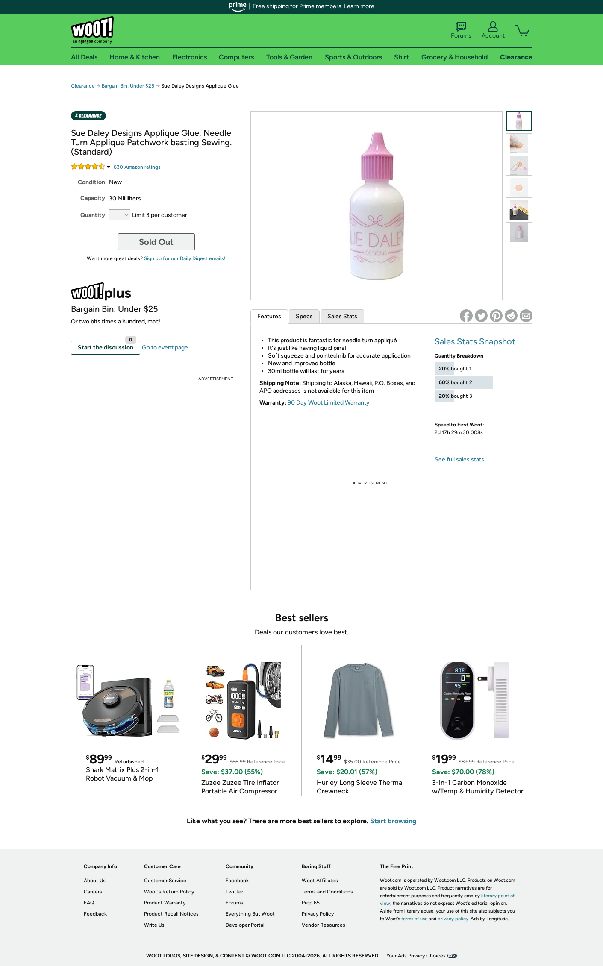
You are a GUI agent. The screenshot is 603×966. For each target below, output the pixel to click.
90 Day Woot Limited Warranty (329, 402)
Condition (91, 182)
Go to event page (165, 347)
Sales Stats (342, 316)
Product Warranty (164, 903)
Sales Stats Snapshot (475, 341)
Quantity (92, 215)
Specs (304, 316)
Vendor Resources (323, 925)
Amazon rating (137, 167)
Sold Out (156, 242)
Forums (461, 30)
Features (269, 316)
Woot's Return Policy (169, 892)
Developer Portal (245, 925)
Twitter (234, 892)
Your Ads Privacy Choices (416, 956)
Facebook (237, 881)
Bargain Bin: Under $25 (128, 86)
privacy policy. (453, 919)
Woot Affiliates (320, 881)
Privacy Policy (318, 914)
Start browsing (393, 821)
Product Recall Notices (171, 914)
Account (493, 30)
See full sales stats (459, 459)
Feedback (95, 914)
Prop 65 (311, 903)
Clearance (83, 86)
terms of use (414, 919)
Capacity (92, 198)
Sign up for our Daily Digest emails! (185, 258)
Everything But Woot (250, 914)
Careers (93, 892)
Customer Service (165, 881)
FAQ (89, 903)
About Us (95, 881)
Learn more (359, 6)
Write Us (154, 925)
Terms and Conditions (327, 892)
